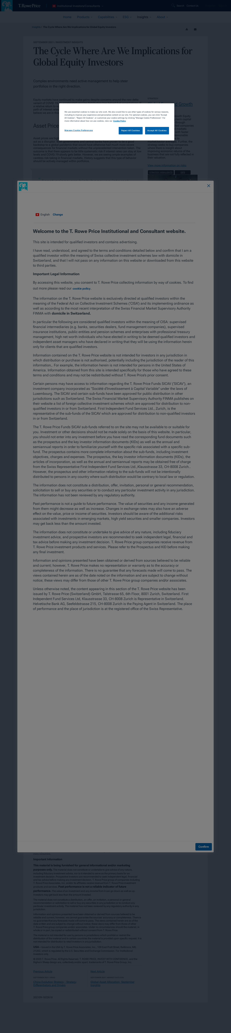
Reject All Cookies (130, 130)
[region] (116, 121)
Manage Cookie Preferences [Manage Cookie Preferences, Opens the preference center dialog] (78, 130)
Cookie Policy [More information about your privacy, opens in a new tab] (119, 121)
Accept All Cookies (157, 130)
